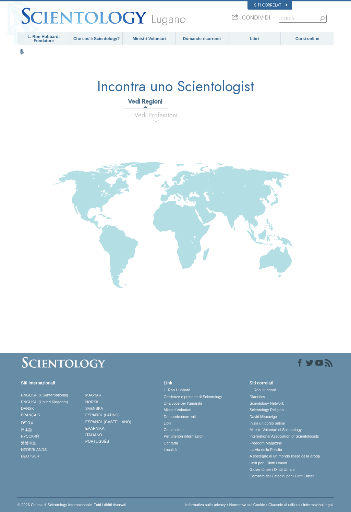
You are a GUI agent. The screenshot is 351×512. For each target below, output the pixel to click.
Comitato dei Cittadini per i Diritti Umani (282, 476)
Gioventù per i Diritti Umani (272, 469)
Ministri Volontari (149, 38)
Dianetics (257, 397)
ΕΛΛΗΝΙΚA (95, 428)
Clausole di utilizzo (284, 505)
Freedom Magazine (266, 443)
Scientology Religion (267, 410)
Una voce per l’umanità (183, 403)
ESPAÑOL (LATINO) (102, 415)
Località (170, 450)
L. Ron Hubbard (177, 390)
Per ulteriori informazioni (184, 436)
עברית (27, 422)
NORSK (92, 402)
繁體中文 (28, 443)
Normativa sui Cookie (247, 505)
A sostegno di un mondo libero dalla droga (285, 456)
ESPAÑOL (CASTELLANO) (108, 422)
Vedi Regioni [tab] (145, 101)
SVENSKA (94, 408)
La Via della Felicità (266, 450)
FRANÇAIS (30, 415)
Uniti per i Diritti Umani (268, 463)
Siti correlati (271, 5)
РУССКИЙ (30, 436)
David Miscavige (263, 417)
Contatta (171, 443)
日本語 (26, 430)
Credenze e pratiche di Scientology (193, 397)
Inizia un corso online (267, 423)
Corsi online (307, 38)
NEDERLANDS (34, 450)
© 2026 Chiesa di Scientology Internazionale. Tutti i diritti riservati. (72, 505)
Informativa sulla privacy (205, 505)
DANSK (27, 408)
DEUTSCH (30, 456)
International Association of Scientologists (284, 436)
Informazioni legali (318, 505)
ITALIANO (93, 435)
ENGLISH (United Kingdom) (44, 402)
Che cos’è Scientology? (96, 38)
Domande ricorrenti (202, 38)
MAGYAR (93, 395)
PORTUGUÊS (97, 441)
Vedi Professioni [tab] (156, 115)
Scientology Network (267, 403)
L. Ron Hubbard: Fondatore (44, 38)
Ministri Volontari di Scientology (276, 430)
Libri (254, 38)
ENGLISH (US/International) (44, 395)
